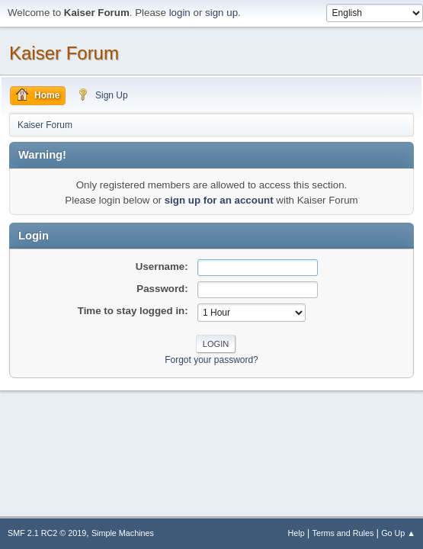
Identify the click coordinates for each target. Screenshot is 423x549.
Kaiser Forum (64, 53)
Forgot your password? (211, 360)
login (180, 12)
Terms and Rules (343, 533)
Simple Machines (122, 533)
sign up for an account (219, 200)
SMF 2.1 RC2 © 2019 (47, 533)
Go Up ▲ (398, 533)
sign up (221, 12)
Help (296, 533)
